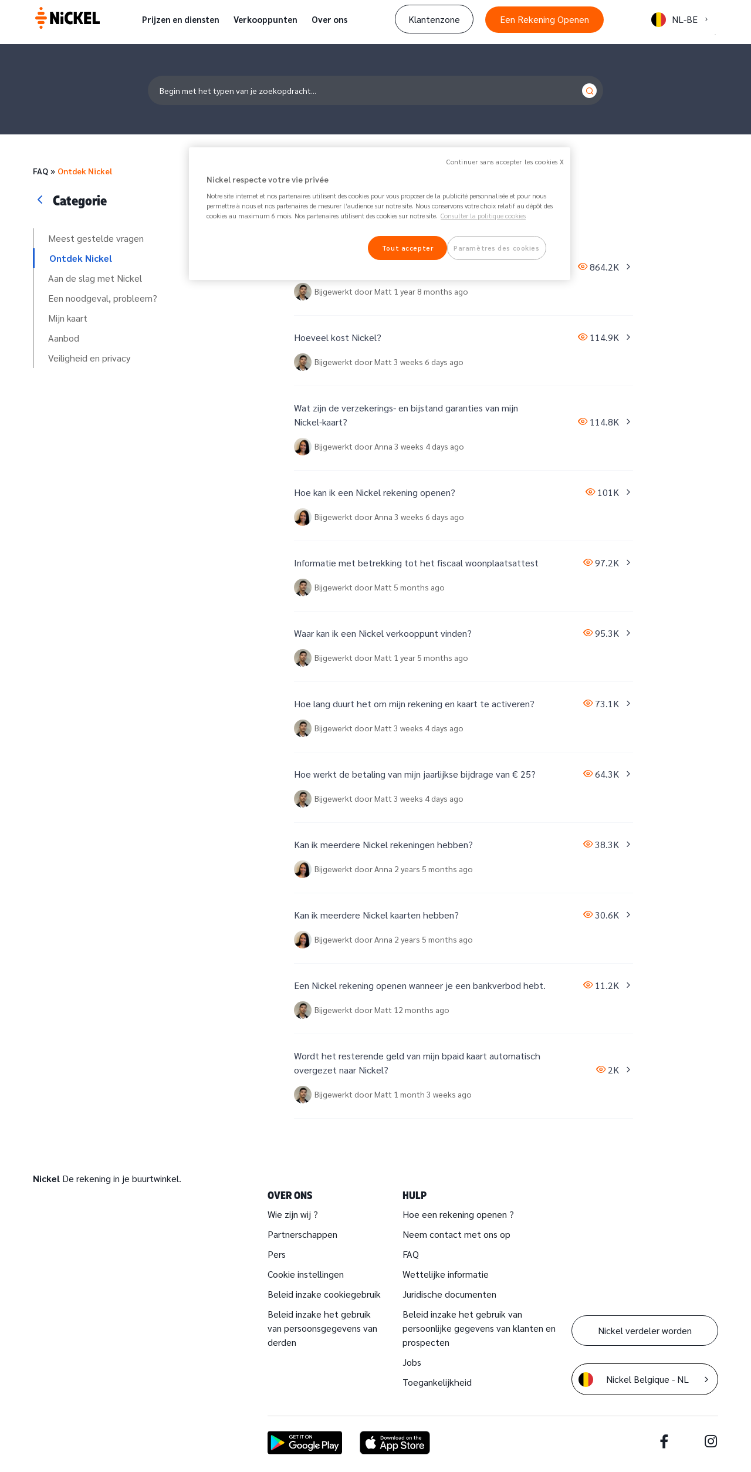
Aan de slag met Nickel (95, 278)
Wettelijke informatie (445, 1274)
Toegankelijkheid (437, 1382)
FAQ (40, 171)
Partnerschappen (302, 1234)
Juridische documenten (449, 1294)
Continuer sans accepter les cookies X (505, 161)
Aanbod (63, 338)
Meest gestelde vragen (96, 238)
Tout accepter (407, 248)
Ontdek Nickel (84, 171)
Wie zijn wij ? (293, 1214)
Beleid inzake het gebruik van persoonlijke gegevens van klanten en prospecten (479, 1328)
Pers (277, 1254)
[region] (379, 214)
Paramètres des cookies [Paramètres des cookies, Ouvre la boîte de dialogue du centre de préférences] (497, 248)
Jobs (411, 1362)
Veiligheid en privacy (89, 358)
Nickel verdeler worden (645, 1330)
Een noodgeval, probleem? (102, 298)
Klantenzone (434, 19)
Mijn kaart (67, 318)
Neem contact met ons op (456, 1234)
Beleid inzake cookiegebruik (324, 1294)
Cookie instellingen (306, 1274)
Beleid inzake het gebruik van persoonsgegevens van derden (322, 1328)
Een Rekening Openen (544, 19)
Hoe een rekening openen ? (458, 1214)
